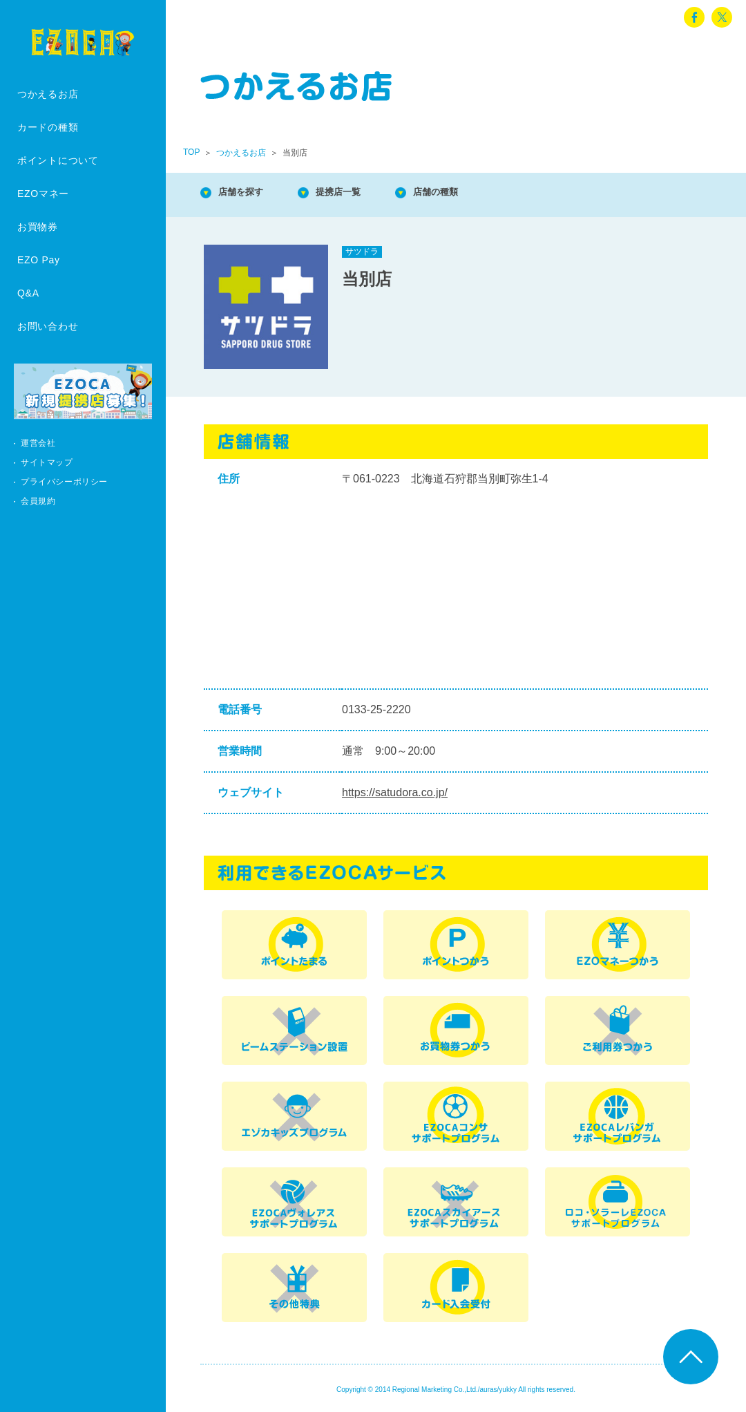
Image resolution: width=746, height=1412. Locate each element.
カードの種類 (47, 127)
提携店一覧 (359, 193)
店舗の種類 (469, 193)
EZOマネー (43, 193)
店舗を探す (248, 193)
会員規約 (38, 501)
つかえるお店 (47, 94)
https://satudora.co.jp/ (395, 792)
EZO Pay (38, 259)
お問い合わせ (47, 326)
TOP (191, 152)
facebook (694, 17)
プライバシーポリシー (64, 482)
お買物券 (37, 226)
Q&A (28, 293)
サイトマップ (47, 462)
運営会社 (38, 443)
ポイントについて (58, 160)
